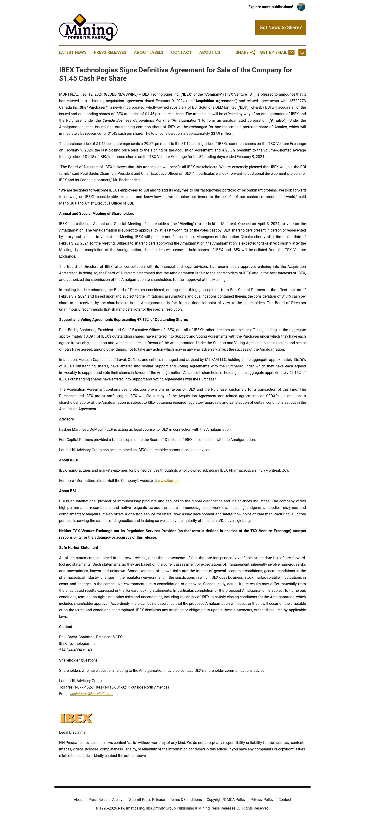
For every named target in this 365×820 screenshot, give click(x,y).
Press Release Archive (106, 799)
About (79, 799)
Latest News (73, 52)
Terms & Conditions (186, 799)
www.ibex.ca (168, 480)
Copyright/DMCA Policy (226, 799)
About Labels (148, 52)
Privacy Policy (262, 799)
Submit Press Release (147, 799)
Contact (181, 52)
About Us (209, 52)
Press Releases (110, 52)
